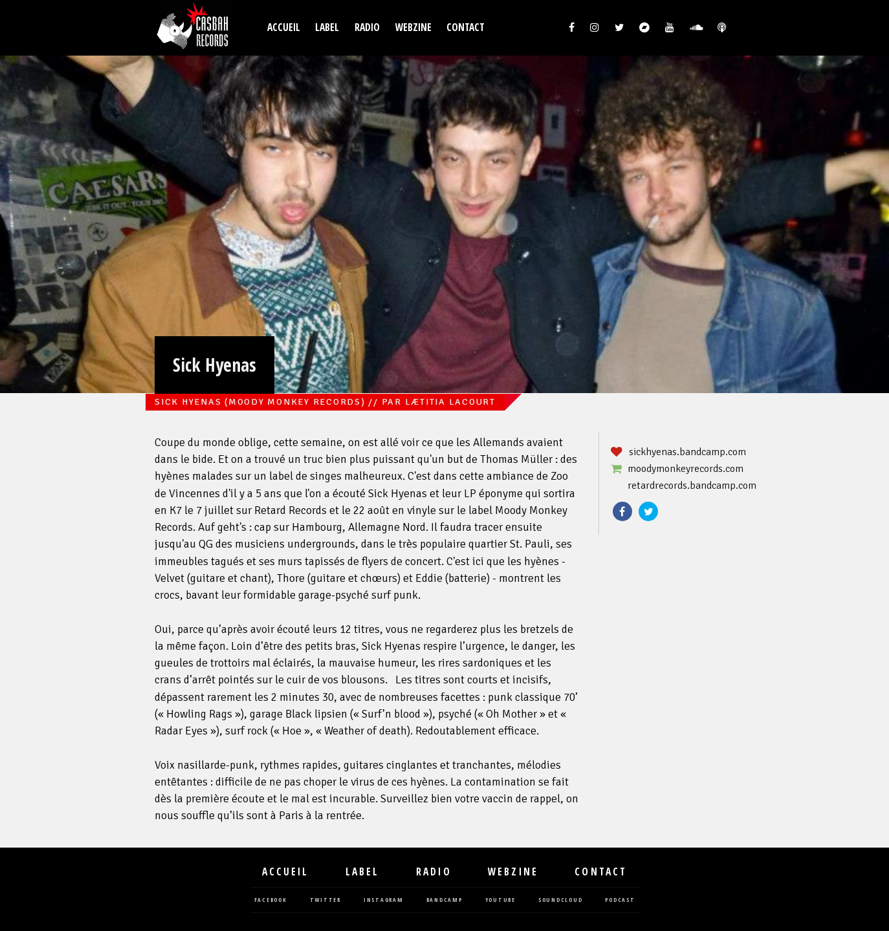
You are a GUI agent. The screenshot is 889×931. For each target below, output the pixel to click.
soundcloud (560, 900)
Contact (465, 27)
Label (327, 27)
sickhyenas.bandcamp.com (687, 451)
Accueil (283, 27)
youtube (500, 900)
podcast (620, 900)
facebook (270, 900)
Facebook (622, 511)
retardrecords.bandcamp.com (692, 485)
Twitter (648, 511)
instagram (384, 900)
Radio (367, 27)
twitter (325, 900)
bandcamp (444, 900)
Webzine (413, 27)
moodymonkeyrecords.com (685, 468)
